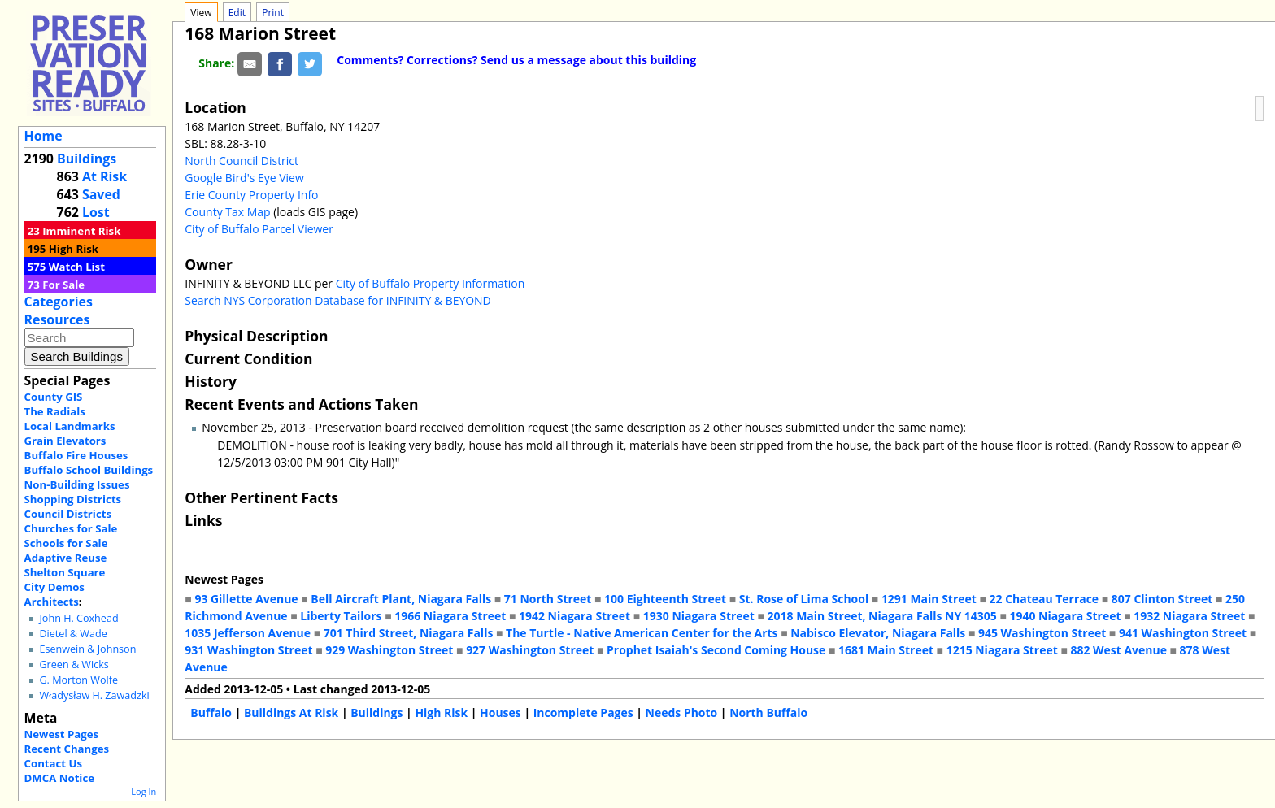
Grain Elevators (65, 440)
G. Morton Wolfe (78, 680)
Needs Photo (682, 712)
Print (273, 13)
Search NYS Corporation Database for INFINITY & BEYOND (337, 300)
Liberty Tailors (340, 615)
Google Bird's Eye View (244, 177)
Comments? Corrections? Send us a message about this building (516, 59)
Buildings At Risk (291, 712)
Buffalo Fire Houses (76, 455)
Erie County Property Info (251, 194)
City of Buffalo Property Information (430, 283)
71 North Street (548, 598)
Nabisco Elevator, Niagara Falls (877, 633)
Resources (57, 319)
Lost (96, 212)
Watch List (77, 266)
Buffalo (211, 712)
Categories (58, 302)
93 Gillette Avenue (246, 598)
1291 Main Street (929, 598)
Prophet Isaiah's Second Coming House (716, 650)
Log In (143, 791)
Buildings (86, 158)
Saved (101, 194)
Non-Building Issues (77, 484)
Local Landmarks (69, 426)
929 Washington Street (389, 650)
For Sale (63, 284)
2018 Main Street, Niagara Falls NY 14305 (882, 615)
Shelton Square (65, 572)
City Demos (54, 587)
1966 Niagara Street (450, 615)
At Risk (104, 176)
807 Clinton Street (1162, 598)
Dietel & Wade (73, 634)
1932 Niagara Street (1189, 615)
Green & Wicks (73, 664)
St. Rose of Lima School (803, 598)
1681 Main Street (885, 650)
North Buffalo (768, 712)
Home (43, 136)
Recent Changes (67, 748)
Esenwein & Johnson (87, 649)
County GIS (53, 396)
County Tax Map (227, 211)
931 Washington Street (248, 650)
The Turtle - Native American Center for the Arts (641, 633)
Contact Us (53, 763)
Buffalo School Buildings (89, 470)
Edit (237, 13)
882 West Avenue (1118, 650)
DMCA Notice (59, 778)
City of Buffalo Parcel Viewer (259, 229)
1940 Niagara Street (1065, 615)
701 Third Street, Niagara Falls (409, 633)
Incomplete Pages (583, 712)
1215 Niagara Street (1002, 650)
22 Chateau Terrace (1044, 598)
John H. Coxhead (78, 618)
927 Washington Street (530, 650)
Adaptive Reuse (65, 557)
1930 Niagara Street (699, 615)
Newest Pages (61, 734)
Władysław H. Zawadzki (94, 695)
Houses (500, 712)
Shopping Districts (73, 499)
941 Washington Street (1183, 633)
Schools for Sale (66, 543)
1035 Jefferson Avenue (248, 633)
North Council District (241, 160)
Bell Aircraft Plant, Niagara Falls (401, 598)
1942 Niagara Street (574, 615)
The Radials (54, 411)
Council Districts (67, 513)
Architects (51, 601)
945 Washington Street (1042, 633)
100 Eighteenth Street (665, 598)
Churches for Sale (71, 528)
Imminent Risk (81, 231)
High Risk (73, 248)
